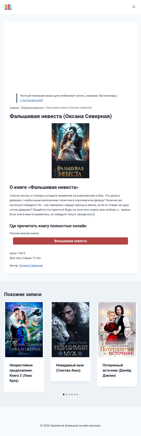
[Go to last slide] (10, 347)
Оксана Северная (31, 265)
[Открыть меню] (134, 6)
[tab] (64, 394)
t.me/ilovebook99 (31, 100)
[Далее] (131, 347)
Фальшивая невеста (70, 241)
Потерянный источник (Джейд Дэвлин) (117, 370)
